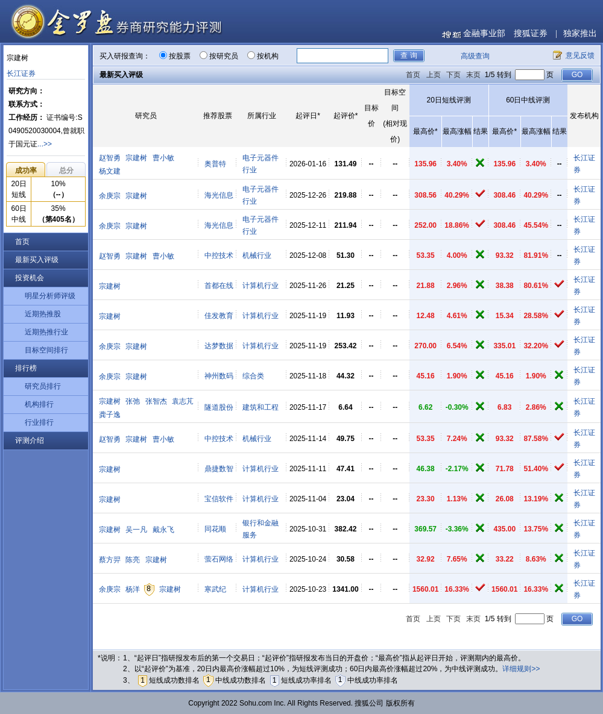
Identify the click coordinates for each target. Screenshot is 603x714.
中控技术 (218, 255)
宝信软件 (218, 499)
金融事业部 (484, 33)
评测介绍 (29, 440)
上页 (433, 74)
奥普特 (215, 164)
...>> (44, 144)
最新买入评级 (36, 259)
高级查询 (475, 56)
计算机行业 (260, 285)
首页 (22, 241)
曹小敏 (163, 158)
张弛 (132, 401)
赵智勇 (110, 158)
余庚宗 (110, 196)
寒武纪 (215, 589)
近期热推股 (43, 314)
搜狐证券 (531, 33)
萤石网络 (218, 559)
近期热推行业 (46, 332)
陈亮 (132, 560)
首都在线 (218, 285)
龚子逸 (110, 414)
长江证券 (21, 73)
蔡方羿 (110, 560)
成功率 (26, 170)
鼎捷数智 (218, 469)
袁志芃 (183, 401)
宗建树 (136, 158)
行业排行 (39, 422)
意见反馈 (580, 55)
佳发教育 (218, 316)
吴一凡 (136, 529)
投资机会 (29, 278)
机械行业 (256, 255)
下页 (453, 74)
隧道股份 (218, 407)
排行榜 (26, 368)
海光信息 (218, 195)
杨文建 (110, 171)
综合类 (253, 376)
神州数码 (218, 376)
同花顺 (215, 529)
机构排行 (39, 404)
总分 (66, 170)
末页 (473, 74)
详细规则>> (521, 669)
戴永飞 (163, 529)
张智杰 (156, 401)
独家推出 (580, 33)
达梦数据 (218, 346)
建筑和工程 (260, 407)
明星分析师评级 (50, 296)
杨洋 (132, 589)
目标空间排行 (46, 350)
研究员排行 (43, 386)
